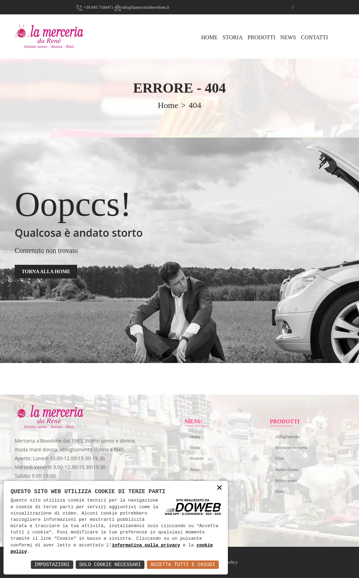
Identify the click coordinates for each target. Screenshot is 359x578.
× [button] (219, 488)
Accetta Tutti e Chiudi (182, 564)
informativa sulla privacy (146, 545)
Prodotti (261, 37)
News (288, 37)
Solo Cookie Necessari (110, 564)
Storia (233, 37)
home (168, 105)
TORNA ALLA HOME (46, 271)
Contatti (314, 37)
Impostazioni (52, 564)
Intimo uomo (286, 480)
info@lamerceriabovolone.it (142, 7)
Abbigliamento (287, 436)
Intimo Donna (287, 469)
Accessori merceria (291, 447)
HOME (209, 37)
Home (195, 436)
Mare (279, 491)
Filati (279, 458)
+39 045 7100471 (94, 7)
